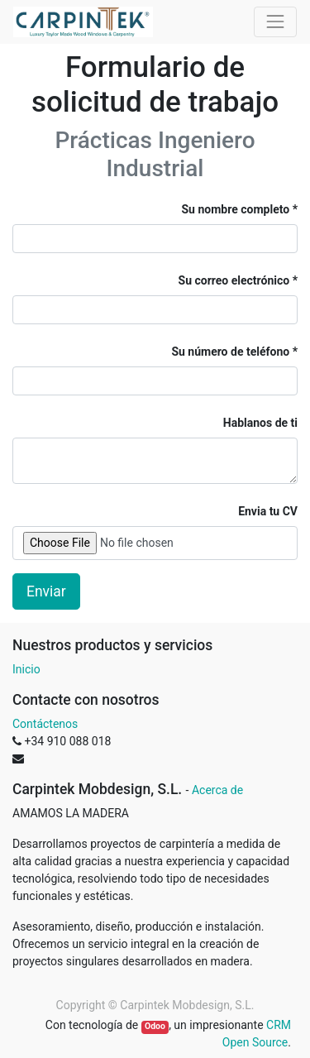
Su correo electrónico (234, 280)
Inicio (26, 669)
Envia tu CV (268, 511)
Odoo (155, 1026)
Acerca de (217, 790)
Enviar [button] (46, 591)
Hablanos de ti (260, 422)
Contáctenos (45, 723)
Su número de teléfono (231, 351)
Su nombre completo (236, 209)
